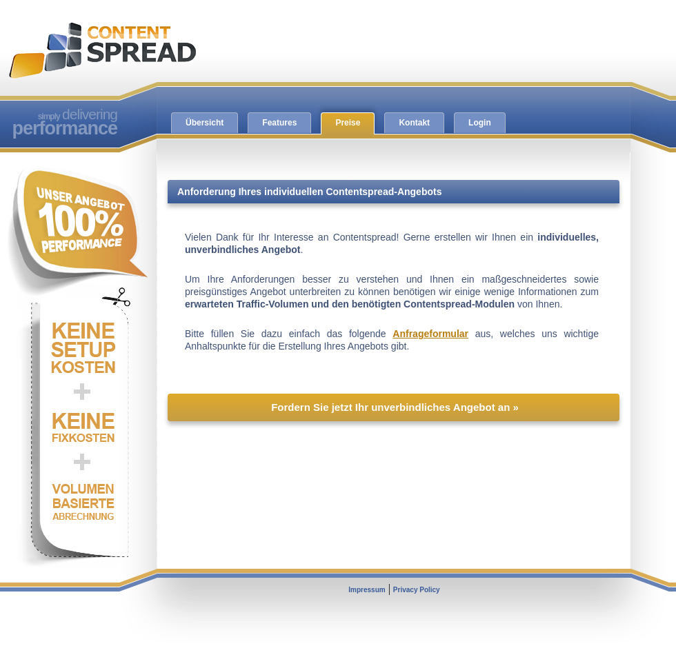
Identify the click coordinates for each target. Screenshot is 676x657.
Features (279, 123)
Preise (347, 123)
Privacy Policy (416, 590)
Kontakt (414, 123)
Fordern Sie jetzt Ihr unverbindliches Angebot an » (395, 407)
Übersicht (204, 123)
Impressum (366, 590)
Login (479, 123)
